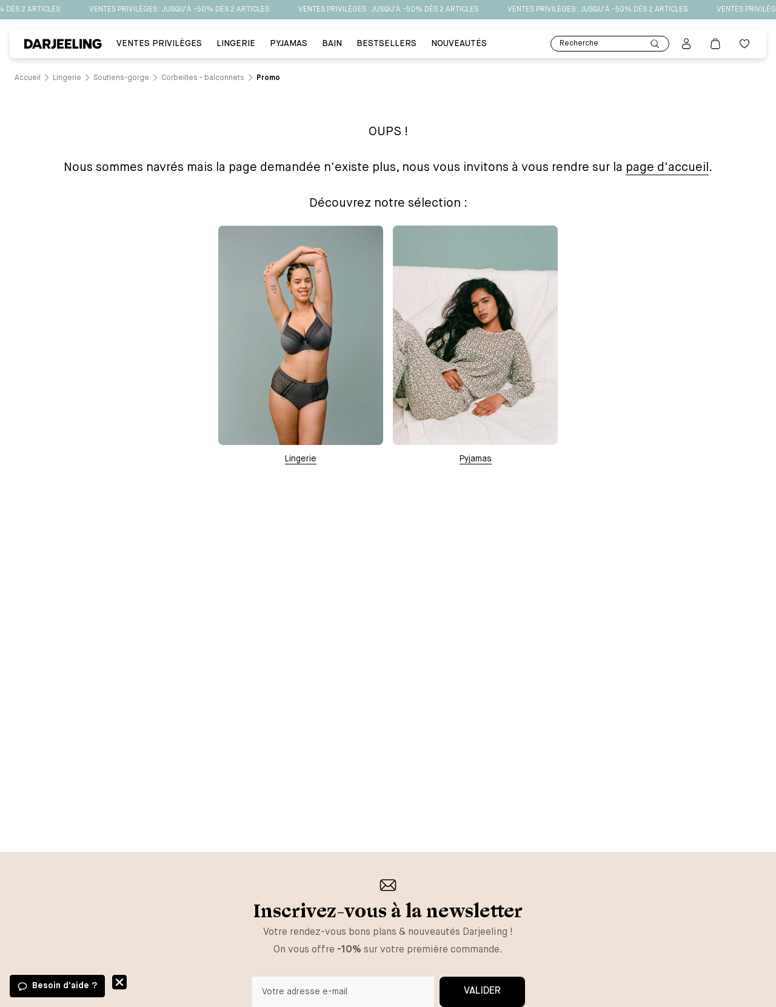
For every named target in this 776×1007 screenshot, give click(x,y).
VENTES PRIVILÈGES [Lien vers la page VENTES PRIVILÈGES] (159, 43)
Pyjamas (476, 459)
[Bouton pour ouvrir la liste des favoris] (744, 43)
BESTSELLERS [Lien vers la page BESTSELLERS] (386, 43)
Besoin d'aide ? (64, 986)
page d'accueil (667, 167)
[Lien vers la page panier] (715, 43)
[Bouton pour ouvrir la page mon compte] (686, 43)
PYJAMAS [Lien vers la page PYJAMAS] (288, 43)
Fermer (119, 982)
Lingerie (300, 459)
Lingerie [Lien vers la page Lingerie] (235, 43)
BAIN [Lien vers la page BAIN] (332, 43)
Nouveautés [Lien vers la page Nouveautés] (459, 43)
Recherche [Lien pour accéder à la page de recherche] (610, 44)
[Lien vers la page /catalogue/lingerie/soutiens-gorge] (121, 78)
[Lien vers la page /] (28, 78)
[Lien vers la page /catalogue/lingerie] (67, 78)
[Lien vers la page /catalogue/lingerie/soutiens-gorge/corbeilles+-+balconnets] (202, 78)
